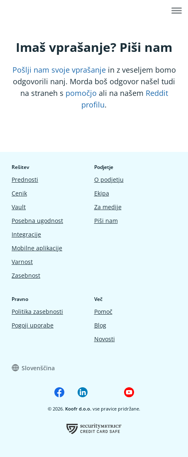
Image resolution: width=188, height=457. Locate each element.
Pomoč (103, 311)
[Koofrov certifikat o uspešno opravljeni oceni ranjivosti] (94, 428)
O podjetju (109, 179)
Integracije (26, 234)
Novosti (104, 339)
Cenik (19, 193)
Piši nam (106, 221)
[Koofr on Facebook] (59, 392)
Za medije (108, 207)
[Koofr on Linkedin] (83, 392)
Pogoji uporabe (33, 325)
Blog (100, 325)
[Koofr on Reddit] (106, 392)
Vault (19, 207)
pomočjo (81, 93)
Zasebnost (26, 275)
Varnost (22, 262)
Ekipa (101, 193)
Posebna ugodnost (37, 221)
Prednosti (25, 179)
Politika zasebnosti (37, 311)
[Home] (31, 11)
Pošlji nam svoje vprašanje (59, 70)
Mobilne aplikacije (37, 248)
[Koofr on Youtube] (129, 392)
